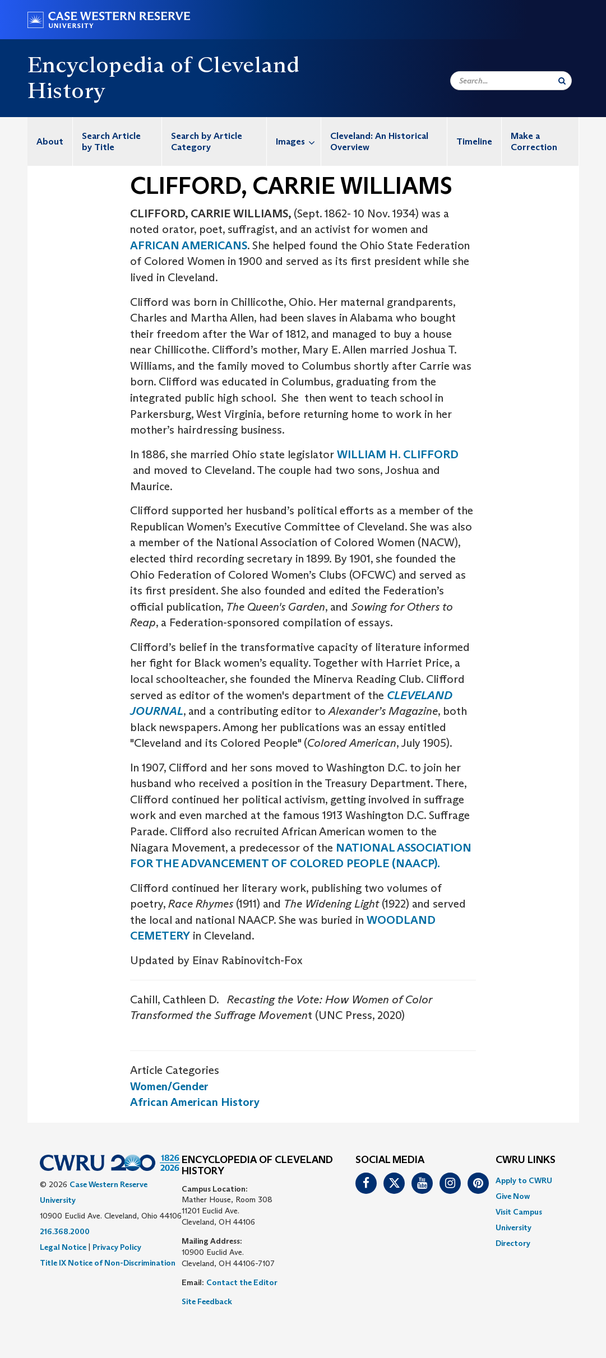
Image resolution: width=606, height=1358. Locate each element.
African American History (195, 1102)
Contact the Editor (241, 1282)
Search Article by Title (111, 141)
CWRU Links (526, 1160)
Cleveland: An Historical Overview (379, 141)
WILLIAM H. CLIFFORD (398, 454)
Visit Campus (519, 1212)
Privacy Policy (116, 1247)
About (49, 141)
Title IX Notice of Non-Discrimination (107, 1263)
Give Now (513, 1196)
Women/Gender (169, 1086)
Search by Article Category (206, 141)
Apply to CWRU (524, 1180)
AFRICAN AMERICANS (188, 245)
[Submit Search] (562, 80)
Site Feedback (207, 1301)
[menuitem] (50, 141)
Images (298, 141)
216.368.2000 (65, 1231)
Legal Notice (63, 1247)
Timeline (474, 141)
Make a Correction (534, 141)
